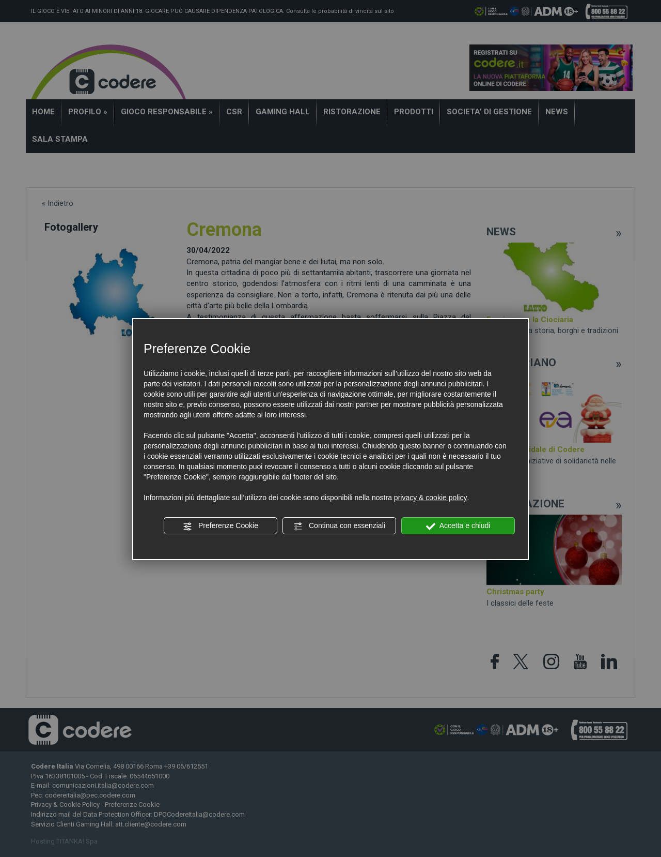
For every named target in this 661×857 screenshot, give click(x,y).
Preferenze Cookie (220, 526)
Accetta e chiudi (458, 526)
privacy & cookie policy (430, 497)
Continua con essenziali (339, 526)
